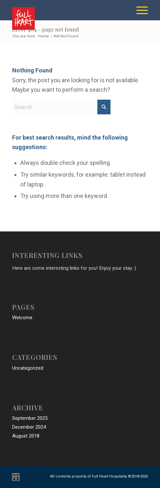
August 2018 (25, 436)
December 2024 (29, 427)
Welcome (22, 318)
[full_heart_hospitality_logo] (66, 17)
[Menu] (139, 10)
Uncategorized (27, 368)
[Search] (61, 107)
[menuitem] (139, 10)
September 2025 (30, 418)
